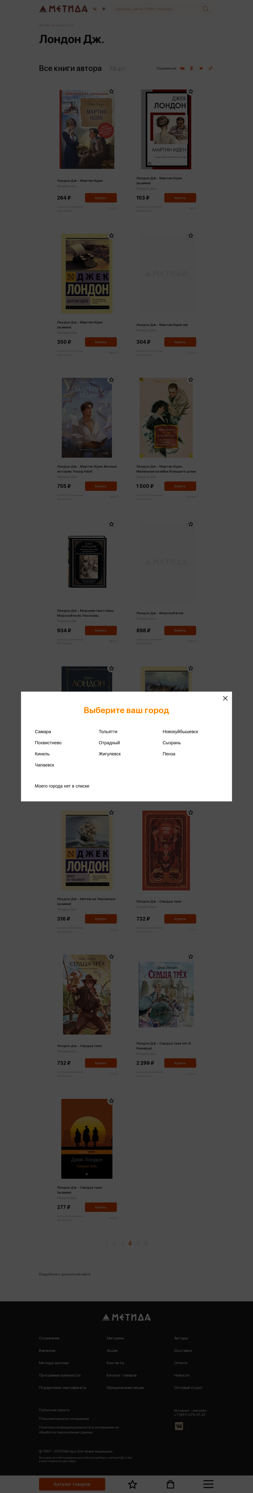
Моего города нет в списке (62, 786)
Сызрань (172, 742)
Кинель (42, 753)
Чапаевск (44, 765)
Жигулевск (110, 753)
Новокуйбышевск (180, 731)
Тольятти (108, 731)
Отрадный (109, 742)
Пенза (169, 753)
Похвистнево (48, 742)
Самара (43, 731)
